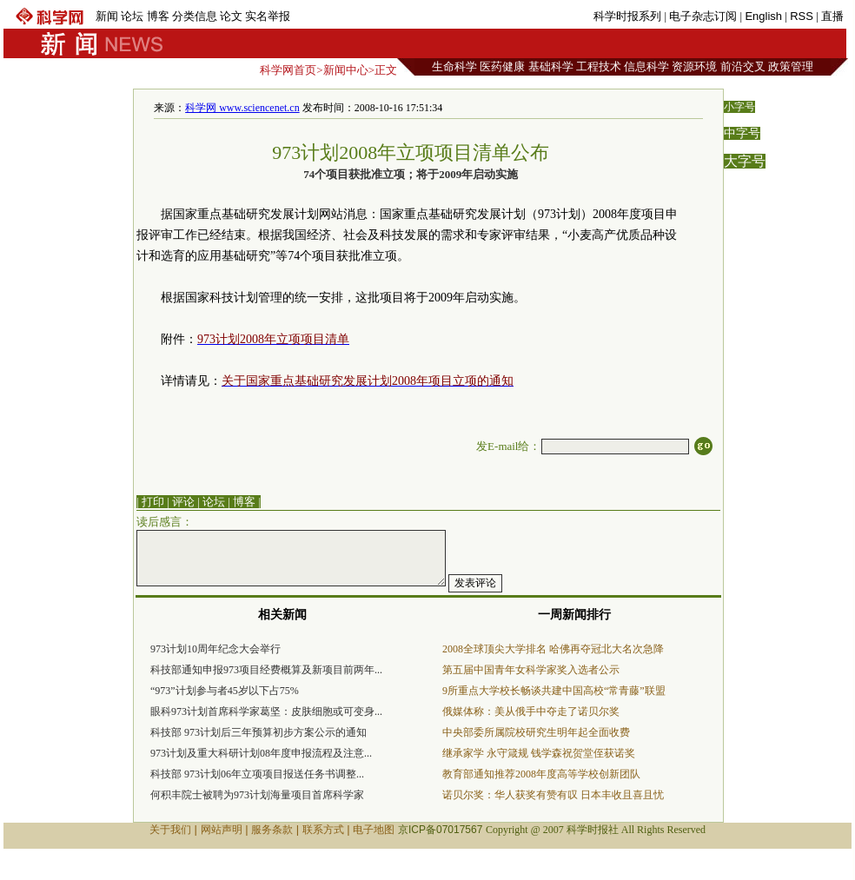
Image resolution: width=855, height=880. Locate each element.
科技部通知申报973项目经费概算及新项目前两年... (266, 670)
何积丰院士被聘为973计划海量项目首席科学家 (257, 795)
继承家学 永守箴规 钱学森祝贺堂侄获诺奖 (538, 753)
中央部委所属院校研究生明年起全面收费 (536, 732)
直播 (832, 16)
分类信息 (194, 16)
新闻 (107, 16)
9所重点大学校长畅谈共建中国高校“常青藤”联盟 (554, 691)
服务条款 (272, 830)
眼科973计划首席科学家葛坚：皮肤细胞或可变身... (266, 711)
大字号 (745, 161)
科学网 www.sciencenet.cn (242, 108)
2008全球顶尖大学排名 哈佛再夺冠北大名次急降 (553, 649)
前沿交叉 (743, 66)
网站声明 (221, 830)
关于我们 (170, 830)
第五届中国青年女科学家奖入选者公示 (531, 670)
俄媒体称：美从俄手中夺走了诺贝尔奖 (531, 711)
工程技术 (598, 66)
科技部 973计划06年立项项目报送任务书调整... (257, 774)
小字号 (739, 107)
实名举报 (267, 16)
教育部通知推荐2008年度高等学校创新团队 (541, 774)
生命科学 (454, 66)
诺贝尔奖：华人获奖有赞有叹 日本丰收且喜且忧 (553, 795)
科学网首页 (288, 69)
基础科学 (550, 66)
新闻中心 (345, 69)
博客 (158, 16)
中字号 (742, 133)
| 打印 (150, 501)
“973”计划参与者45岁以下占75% (224, 691)
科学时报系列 (627, 16)
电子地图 (373, 830)
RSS (801, 16)
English (763, 16)
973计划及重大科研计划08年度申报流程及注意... (261, 753)
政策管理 (790, 66)
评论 (183, 501)
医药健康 (502, 66)
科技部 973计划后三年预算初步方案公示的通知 (258, 732)
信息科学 (646, 66)
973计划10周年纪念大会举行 (215, 649)
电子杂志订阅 (703, 16)
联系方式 (323, 830)
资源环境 (694, 66)
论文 (231, 16)
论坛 (132, 16)
